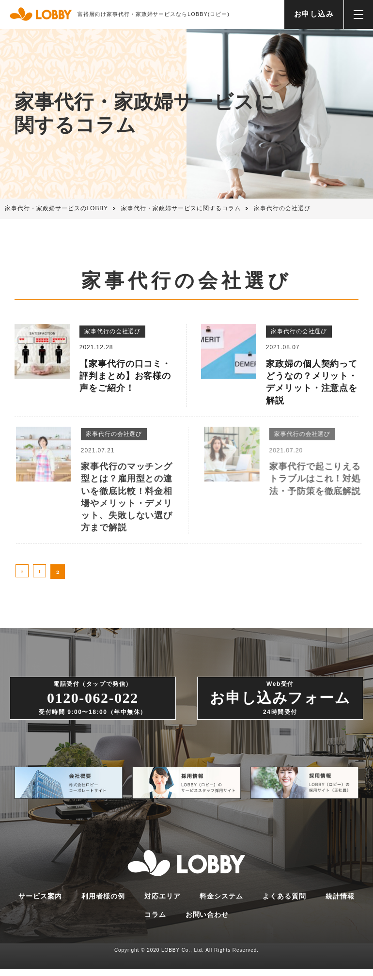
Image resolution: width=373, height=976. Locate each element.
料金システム (221, 903)
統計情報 (340, 903)
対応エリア (162, 903)
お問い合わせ (207, 922)
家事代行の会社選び (112, 331)
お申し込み (314, 14)
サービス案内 (40, 903)
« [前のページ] (23, 571)
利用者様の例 (103, 903)
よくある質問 (284, 903)
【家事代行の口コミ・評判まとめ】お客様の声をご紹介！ (125, 376)
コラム (155, 922)
